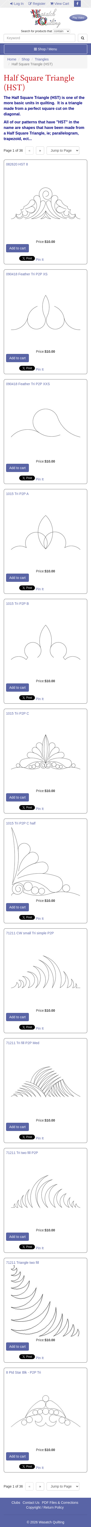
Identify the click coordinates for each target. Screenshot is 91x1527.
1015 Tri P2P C (17, 713)
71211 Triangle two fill (22, 1263)
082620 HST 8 (17, 164)
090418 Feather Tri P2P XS (27, 274)
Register (36, 4)
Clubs (15, 1503)
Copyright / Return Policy (45, 1507)
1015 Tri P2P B (17, 604)
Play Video (78, 17)
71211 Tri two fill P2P (22, 1153)
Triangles (42, 59)
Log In (17, 4)
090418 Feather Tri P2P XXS (28, 384)
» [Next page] (40, 150)
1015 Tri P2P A (17, 494)
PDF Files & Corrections (60, 1503)
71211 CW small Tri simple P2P (30, 933)
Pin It (40, 260)
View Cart (59, 4)
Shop (26, 59)
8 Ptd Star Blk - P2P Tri (23, 1372)
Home (11, 59)
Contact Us (31, 1503)
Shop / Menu (45, 49)
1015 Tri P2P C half (20, 823)
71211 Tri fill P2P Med (22, 1043)
